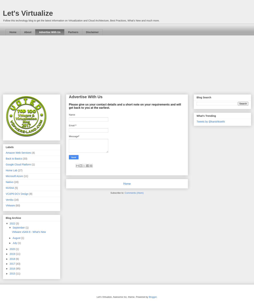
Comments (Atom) (134, 193)
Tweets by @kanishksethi (211, 121)
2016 (13, 268)
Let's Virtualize (28, 13)
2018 (13, 259)
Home (12, 32)
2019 (13, 253)
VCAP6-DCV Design (17, 193)
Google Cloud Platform (18, 164)
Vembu (10, 199)
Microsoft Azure (14, 176)
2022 (13, 223)
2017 (13, 263)
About (27, 32)
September (19, 227)
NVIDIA (10, 188)
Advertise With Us (49, 32)
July (15, 243)
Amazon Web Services (18, 152)
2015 (13, 273)
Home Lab (11, 170)
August (17, 238)
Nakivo (9, 182)
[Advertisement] (127, 62)
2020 (13, 249)
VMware (10, 205)
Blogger (153, 297)
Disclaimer (92, 32)
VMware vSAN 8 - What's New (29, 232)
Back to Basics (14, 158)
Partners (73, 32)
